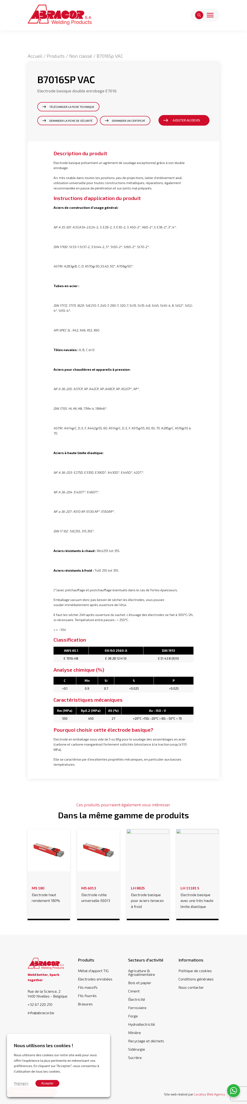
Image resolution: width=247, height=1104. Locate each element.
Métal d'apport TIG (93, 970)
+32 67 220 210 (40, 1004)
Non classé (80, 56)
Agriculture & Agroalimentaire (141, 972)
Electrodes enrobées (95, 979)
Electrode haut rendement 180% (49, 893)
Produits (56, 56)
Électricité (136, 999)
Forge (133, 1016)
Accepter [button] (47, 1083)
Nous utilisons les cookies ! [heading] (43, 1045)
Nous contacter (191, 987)
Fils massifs (88, 987)
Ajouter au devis (186, 120)
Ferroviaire (137, 1007)
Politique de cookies (195, 970)
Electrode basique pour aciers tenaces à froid (148, 896)
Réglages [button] (21, 1083)
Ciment (134, 991)
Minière (134, 1032)
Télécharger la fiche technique (71, 106)
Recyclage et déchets (146, 1041)
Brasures (85, 1004)
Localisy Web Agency (209, 1094)
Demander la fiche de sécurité (70, 120)
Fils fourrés (87, 995)
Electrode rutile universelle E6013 (98, 893)
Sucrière (135, 1057)
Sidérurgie (136, 1049)
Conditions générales (196, 979)
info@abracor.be (41, 1013)
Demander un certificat (128, 120)
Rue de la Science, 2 (48, 993)
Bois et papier (139, 982)
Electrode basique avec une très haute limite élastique (197, 896)
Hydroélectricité (141, 1024)
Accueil (35, 56)
